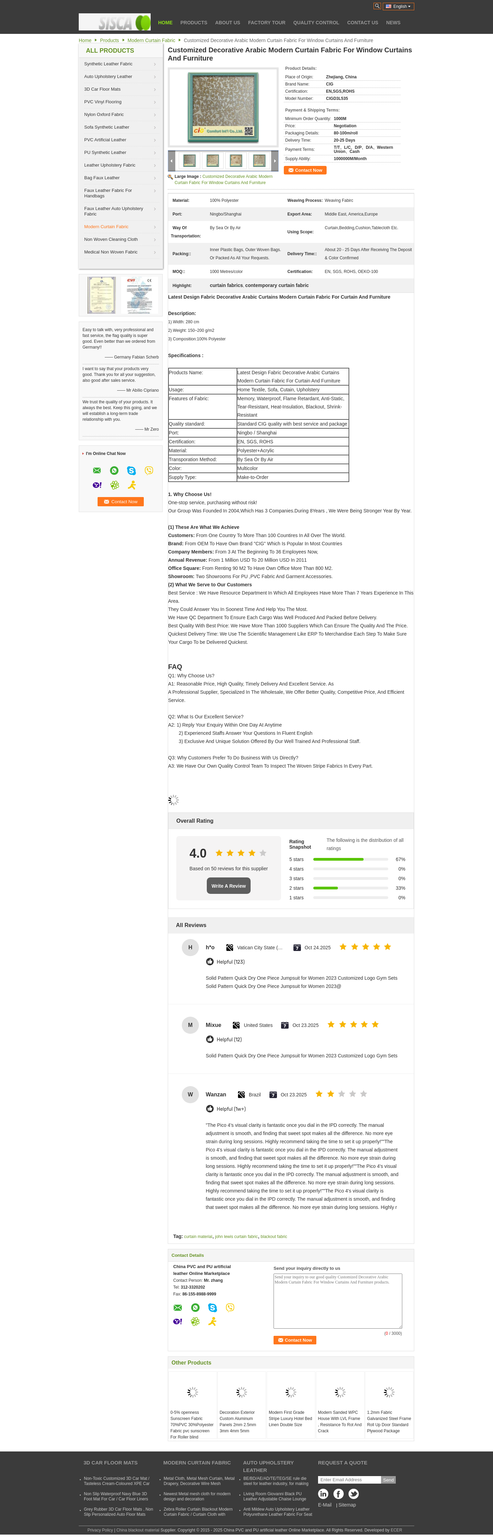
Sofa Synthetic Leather (106, 127)
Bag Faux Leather (101, 177)
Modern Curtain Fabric (151, 40)
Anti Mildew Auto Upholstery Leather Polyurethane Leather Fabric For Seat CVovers (277, 1514)
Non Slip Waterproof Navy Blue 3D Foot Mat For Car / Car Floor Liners (116, 1496)
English (401, 6)
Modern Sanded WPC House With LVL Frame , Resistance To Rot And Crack (340, 1421)
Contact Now (308, 170)
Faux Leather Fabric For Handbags (108, 193)
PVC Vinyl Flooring (103, 101)
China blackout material (137, 1530)
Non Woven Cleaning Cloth (111, 239)
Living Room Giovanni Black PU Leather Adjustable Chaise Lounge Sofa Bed (274, 1499)
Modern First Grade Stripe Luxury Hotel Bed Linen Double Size (290, 1418)
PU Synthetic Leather (105, 152)
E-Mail (325, 1505)
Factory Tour (267, 22)
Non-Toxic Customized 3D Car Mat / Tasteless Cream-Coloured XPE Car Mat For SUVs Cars (117, 1483)
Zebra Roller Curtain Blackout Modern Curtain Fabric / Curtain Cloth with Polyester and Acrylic (198, 1514)
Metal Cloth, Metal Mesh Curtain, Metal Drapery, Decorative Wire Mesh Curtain (199, 1483)
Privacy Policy (100, 1530)
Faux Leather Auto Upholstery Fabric (113, 211)
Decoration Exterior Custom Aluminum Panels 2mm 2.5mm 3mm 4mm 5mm (237, 1421)
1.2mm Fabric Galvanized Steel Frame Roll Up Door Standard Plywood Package (389, 1421)
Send (388, 1480)
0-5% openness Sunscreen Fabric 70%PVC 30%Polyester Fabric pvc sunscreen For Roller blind (192, 1424)
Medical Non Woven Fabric (111, 252)
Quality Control (316, 22)
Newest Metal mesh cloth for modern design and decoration (197, 1496)
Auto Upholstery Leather (108, 76)
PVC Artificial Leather (105, 139)
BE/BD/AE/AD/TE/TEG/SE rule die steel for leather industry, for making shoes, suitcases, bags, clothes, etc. (276, 1483)
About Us (227, 22)
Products (193, 22)
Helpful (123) (231, 962)
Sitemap (347, 1505)
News (393, 22)
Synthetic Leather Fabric (108, 63)
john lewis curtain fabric (236, 1236)
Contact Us (362, 22)
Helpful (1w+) (231, 1109)
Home (165, 22)
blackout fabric (274, 1236)
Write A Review (229, 886)
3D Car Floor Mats (102, 89)
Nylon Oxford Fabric (104, 114)
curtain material (198, 1236)
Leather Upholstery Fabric (110, 165)
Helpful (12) (229, 1040)
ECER (396, 1530)
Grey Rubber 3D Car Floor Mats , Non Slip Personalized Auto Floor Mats (118, 1512)
